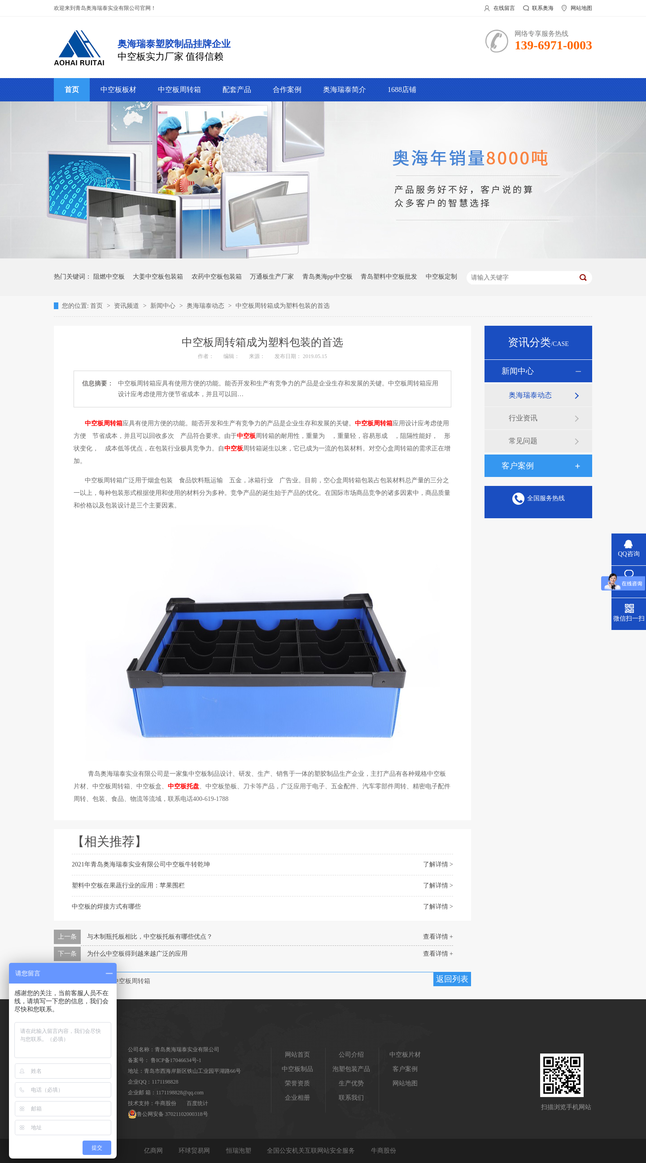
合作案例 (287, 89)
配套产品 (237, 89)
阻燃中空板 (109, 276)
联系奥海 (543, 8)
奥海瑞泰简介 (344, 89)
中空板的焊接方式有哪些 (106, 906)
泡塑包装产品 (351, 1069)
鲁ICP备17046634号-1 (176, 1060)
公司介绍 (351, 1054)
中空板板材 (118, 89)
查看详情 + (438, 936)
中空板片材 (405, 1054)
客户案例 (518, 465)
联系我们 (351, 1097)
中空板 (246, 436)
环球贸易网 (195, 1150)
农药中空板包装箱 (217, 276)
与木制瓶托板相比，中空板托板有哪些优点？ (150, 936)
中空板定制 (441, 276)
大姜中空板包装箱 (158, 276)
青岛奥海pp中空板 (327, 276)
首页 (72, 89)
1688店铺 (402, 89)
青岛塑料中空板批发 (389, 276)
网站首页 (297, 1054)
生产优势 (351, 1083)
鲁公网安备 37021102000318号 (168, 1114)
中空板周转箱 (179, 89)
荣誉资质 (297, 1083)
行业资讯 (523, 418)
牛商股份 (165, 1103)
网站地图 (581, 8)
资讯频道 (127, 305)
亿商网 (154, 1150)
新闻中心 (163, 305)
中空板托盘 (183, 786)
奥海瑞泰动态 (206, 305)
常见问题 (523, 441)
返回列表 (452, 979)
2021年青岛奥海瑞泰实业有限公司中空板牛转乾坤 (141, 864)
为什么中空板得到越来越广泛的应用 (137, 953)
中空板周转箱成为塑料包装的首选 (283, 305)
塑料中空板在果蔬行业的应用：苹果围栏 (128, 885)
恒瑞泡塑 (239, 1150)
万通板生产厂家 (272, 276)
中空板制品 (297, 1069)
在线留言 (504, 8)
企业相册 (297, 1097)
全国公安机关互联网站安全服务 (312, 1150)
